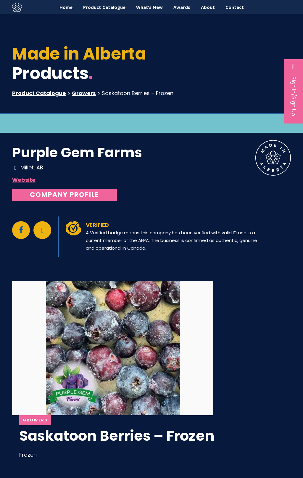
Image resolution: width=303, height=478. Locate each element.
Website (24, 180)
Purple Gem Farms (77, 152)
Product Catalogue (39, 93)
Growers (84, 93)
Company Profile (64, 194)
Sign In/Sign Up (294, 89)
